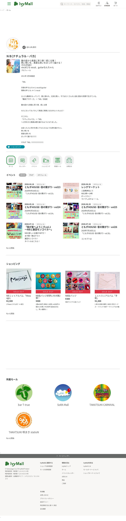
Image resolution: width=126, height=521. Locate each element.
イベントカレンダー (68, 473)
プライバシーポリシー (47, 498)
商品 (63, 480)
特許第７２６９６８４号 (20, 474)
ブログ (32, 175)
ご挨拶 (64, 483)
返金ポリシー (44, 501)
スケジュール (45, 175)
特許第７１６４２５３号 (20, 471)
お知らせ (64, 476)
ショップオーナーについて (91, 473)
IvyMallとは (87, 466)
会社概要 (43, 508)
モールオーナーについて (91, 470)
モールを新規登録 (45, 470)
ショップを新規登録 (46, 466)
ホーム (64, 470)
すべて (23, 175)
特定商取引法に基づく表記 (48, 505)
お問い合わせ (44, 495)
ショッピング (16, 147)
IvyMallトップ (66, 466)
